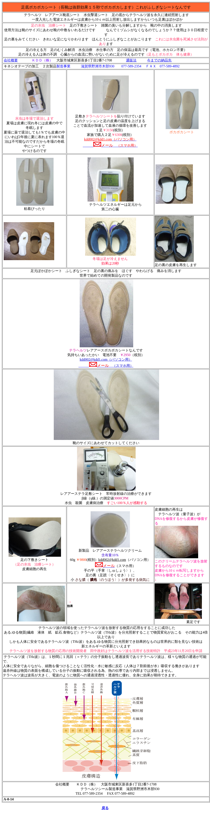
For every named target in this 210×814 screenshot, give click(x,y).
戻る (105, 808)
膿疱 (93, 580)
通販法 (131, 60)
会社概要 (11, 60)
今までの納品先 (159, 60)
